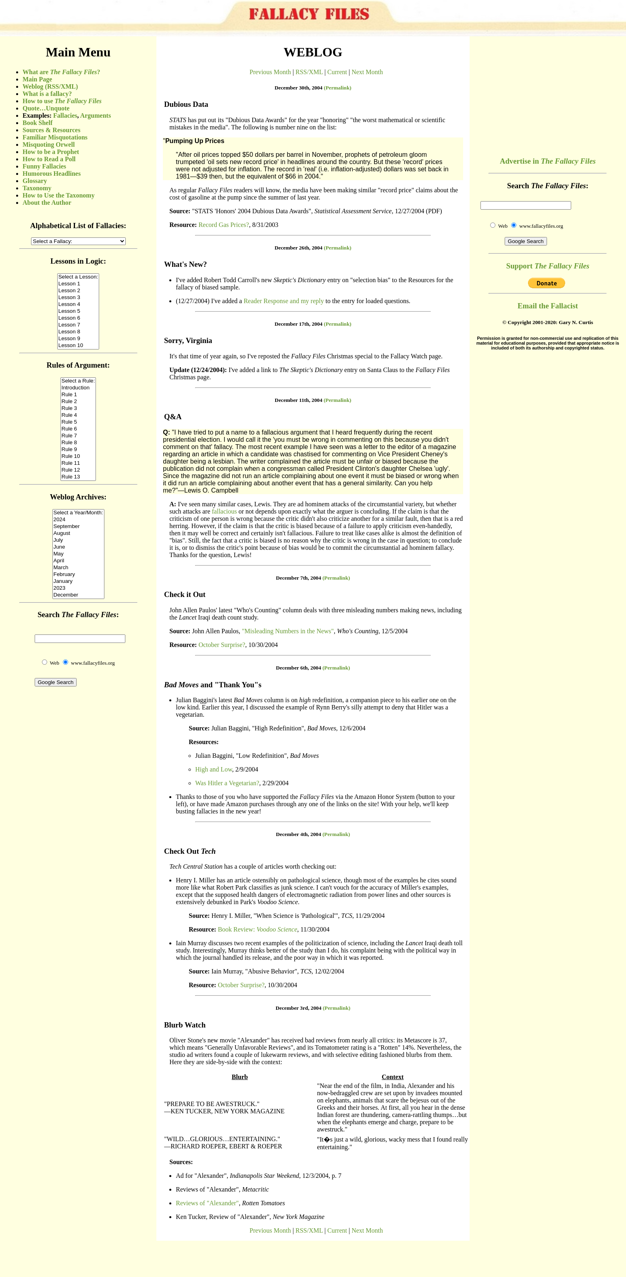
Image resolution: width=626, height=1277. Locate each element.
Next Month (367, 72)
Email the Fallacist (548, 306)
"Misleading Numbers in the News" (288, 631)
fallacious (224, 511)
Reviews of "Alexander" (207, 1203)
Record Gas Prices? (223, 224)
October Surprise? (221, 644)
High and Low (213, 769)
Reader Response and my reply (283, 300)
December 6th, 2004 (298, 668)
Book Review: (257, 929)
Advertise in (548, 161)
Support (547, 266)
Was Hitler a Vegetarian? (227, 783)
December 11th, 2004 (298, 400)
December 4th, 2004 (298, 834)
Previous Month (270, 72)
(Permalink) (337, 88)
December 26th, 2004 (298, 248)
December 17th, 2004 (298, 324)
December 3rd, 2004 (299, 1008)
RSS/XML (309, 72)
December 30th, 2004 (298, 88)
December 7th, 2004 (298, 578)
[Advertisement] (548, 92)
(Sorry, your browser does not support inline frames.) (78, 439)
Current (337, 72)
